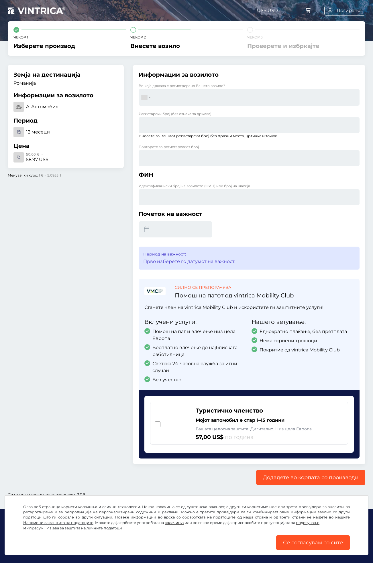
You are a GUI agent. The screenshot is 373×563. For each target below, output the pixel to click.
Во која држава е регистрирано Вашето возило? (182, 86)
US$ (267, 10)
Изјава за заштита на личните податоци (175, 548)
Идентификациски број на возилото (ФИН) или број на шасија (194, 186)
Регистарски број (175, 114)
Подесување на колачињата (260, 548)
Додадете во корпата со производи (310, 477)
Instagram (55, 535)
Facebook (22, 535)
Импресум (309, 548)
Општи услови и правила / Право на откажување (66, 548)
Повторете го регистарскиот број (169, 147)
